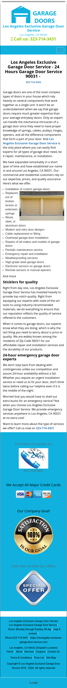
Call (34, 682)
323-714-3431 (43, 39)
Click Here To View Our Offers (33, 566)
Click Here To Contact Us (33, 444)
